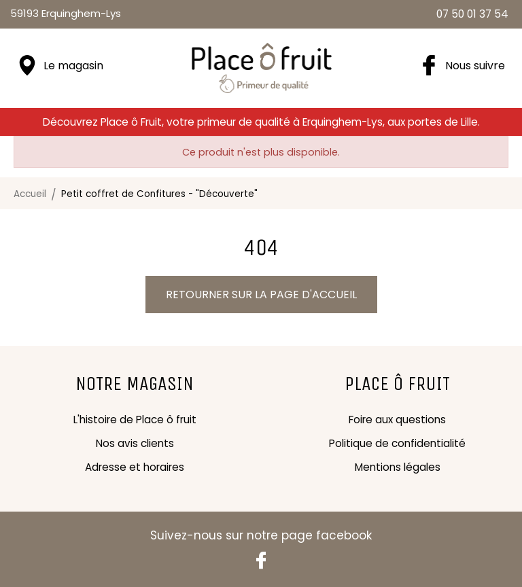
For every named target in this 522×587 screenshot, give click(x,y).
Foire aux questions (397, 419)
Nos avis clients (135, 443)
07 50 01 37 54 (472, 14)
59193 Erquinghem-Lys (65, 13)
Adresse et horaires (134, 467)
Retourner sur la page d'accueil (261, 294)
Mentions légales (397, 467)
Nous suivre (475, 65)
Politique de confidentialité (397, 443)
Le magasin (73, 65)
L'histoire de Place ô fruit (134, 419)
